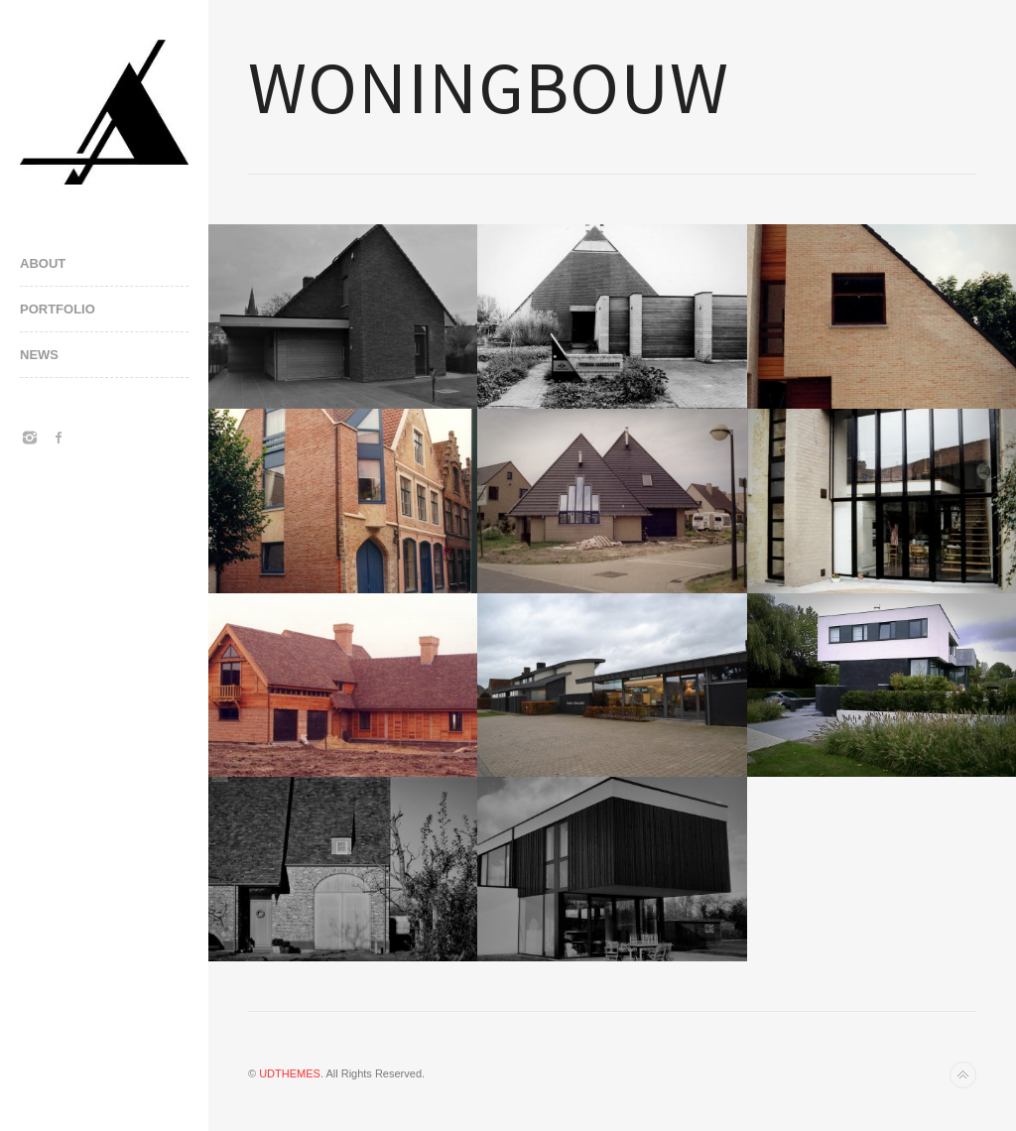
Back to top (963, 1075)
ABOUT (42, 263)
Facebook (59, 437)
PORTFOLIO (57, 309)
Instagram (30, 437)
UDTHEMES (289, 1073)
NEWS (39, 354)
